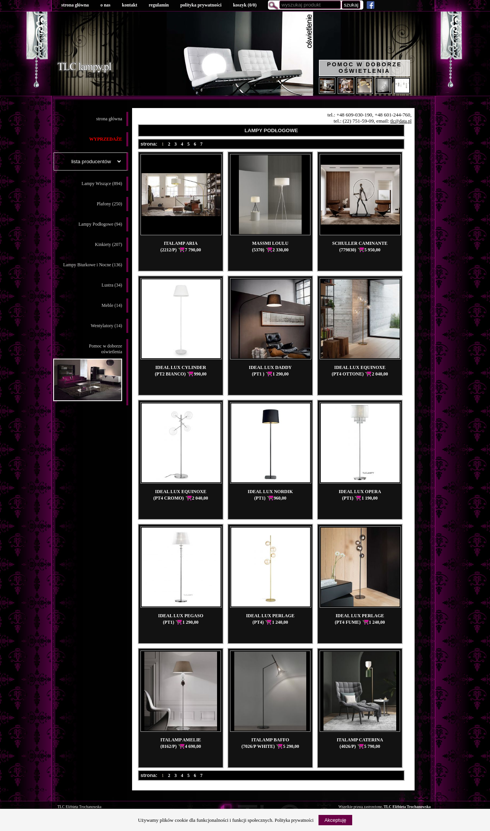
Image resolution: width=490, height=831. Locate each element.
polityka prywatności (201, 5)
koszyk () (245, 5)
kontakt (129, 5)
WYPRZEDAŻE (105, 139)
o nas (105, 5)
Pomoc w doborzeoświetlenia (87, 372)
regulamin (158, 5)
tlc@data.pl (401, 121)
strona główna (75, 5)
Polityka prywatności (294, 820)
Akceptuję (335, 820)
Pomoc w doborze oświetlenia (364, 67)
